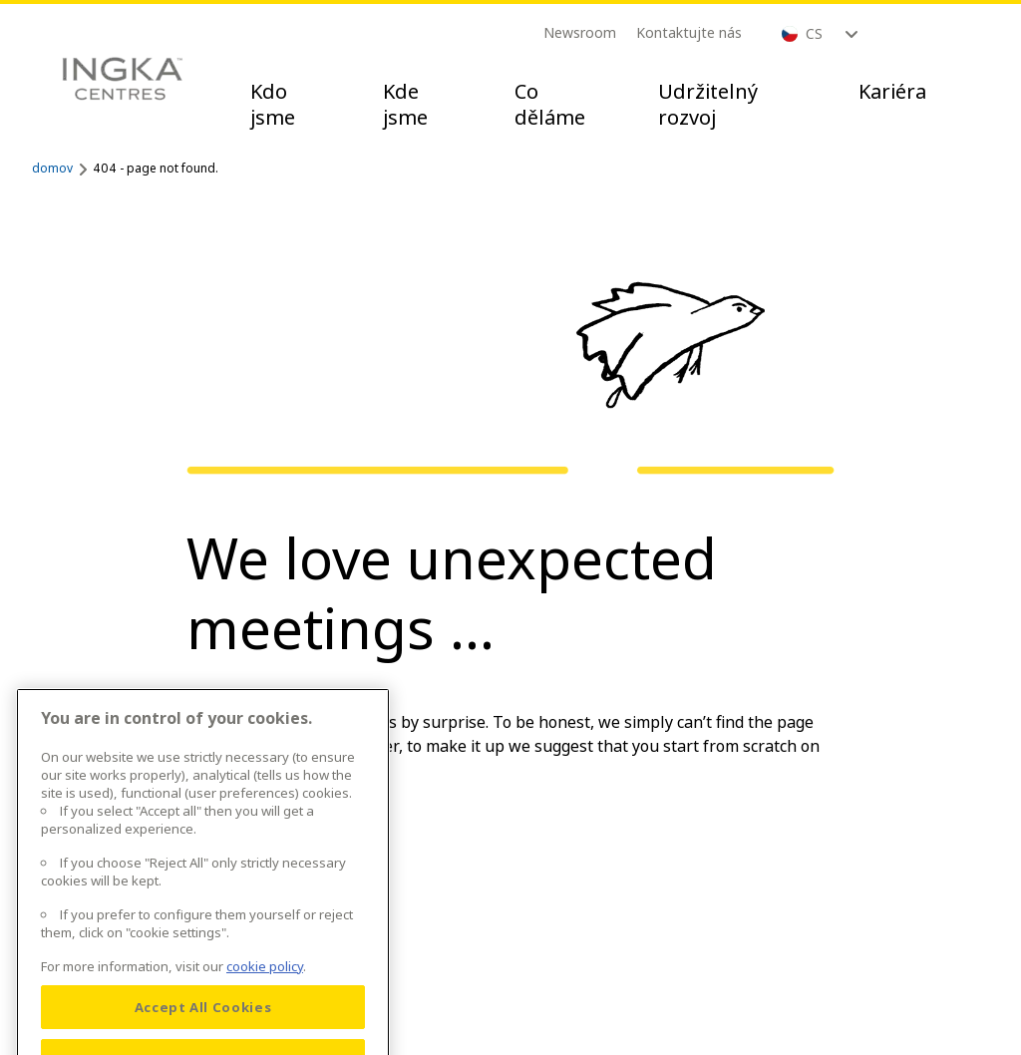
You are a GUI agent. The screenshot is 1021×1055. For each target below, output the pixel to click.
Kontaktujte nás (689, 32)
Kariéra (892, 91)
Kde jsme (405, 104)
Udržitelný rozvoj (708, 104)
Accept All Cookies (203, 1020)
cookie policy (264, 979)
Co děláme (549, 104)
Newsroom (579, 32)
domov (52, 168)
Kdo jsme (272, 104)
